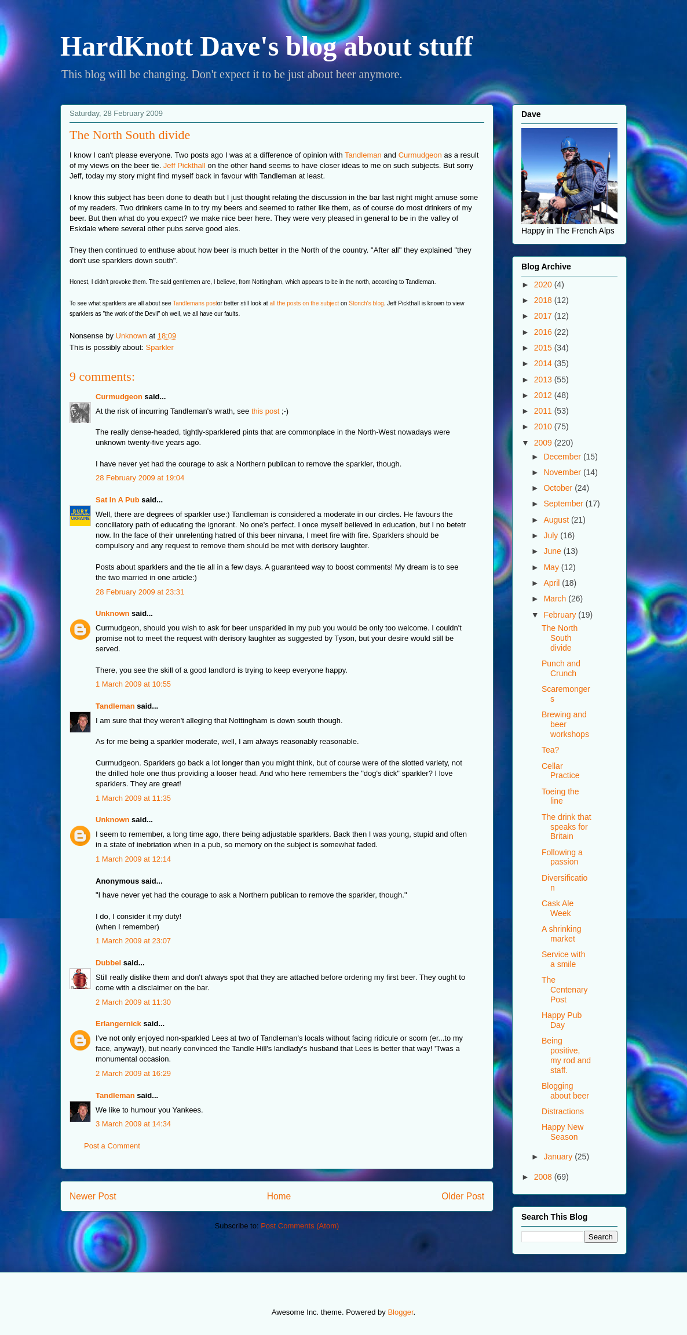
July (551, 535)
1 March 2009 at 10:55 (133, 684)
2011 (544, 410)
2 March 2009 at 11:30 (133, 1002)
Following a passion (562, 857)
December (563, 456)
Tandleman (363, 155)
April (552, 583)
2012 (544, 395)
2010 (544, 426)
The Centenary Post (565, 989)
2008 (544, 1176)
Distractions (563, 1111)
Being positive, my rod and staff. (566, 1055)
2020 (544, 284)
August (557, 519)
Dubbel (108, 962)
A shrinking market (561, 933)
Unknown (113, 613)
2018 (544, 300)
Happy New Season (562, 1131)
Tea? (550, 749)
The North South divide (560, 637)
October (559, 488)
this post (265, 411)
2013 (544, 379)
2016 (544, 332)
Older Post (462, 1196)
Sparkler (160, 347)
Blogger (400, 1312)
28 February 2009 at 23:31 (140, 592)
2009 (544, 442)
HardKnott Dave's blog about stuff (266, 46)
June (553, 551)
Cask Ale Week (557, 908)
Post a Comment (112, 1145)
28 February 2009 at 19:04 (140, 477)
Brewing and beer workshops (565, 724)
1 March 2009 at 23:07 (133, 940)
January (559, 1156)
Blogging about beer (565, 1090)
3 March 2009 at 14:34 (133, 1123)
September (564, 503)
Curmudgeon (420, 155)
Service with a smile (563, 959)
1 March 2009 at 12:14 (133, 859)
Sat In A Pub (118, 499)
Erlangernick (118, 1023)
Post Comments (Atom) (300, 1225)
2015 (544, 347)
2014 (544, 363)
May (552, 567)
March (555, 598)
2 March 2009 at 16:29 (133, 1073)
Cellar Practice (561, 770)
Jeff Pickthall (184, 165)
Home (279, 1196)
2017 (544, 315)
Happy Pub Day (562, 1020)
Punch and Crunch (561, 668)
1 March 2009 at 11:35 (133, 798)
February (560, 614)
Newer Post (93, 1196)
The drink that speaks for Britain (566, 826)
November (563, 472)
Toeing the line (560, 796)
